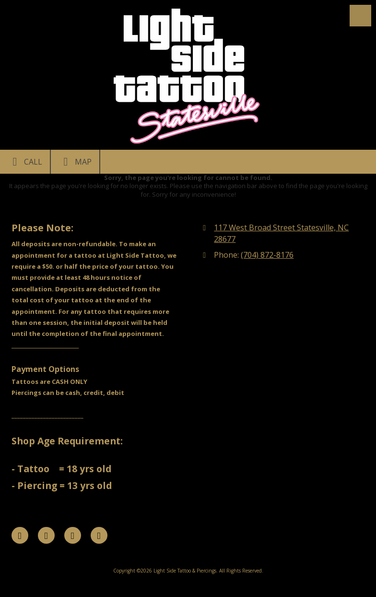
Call (25, 161)
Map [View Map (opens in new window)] (75, 161)
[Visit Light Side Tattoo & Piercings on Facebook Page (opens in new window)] (20, 535)
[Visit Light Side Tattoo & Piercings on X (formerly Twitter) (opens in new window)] (46, 535)
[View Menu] (360, 15)
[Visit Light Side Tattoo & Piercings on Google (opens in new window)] (72, 535)
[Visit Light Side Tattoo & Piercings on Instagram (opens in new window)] (99, 535)
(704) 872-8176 (267, 255)
